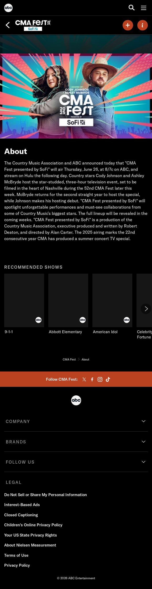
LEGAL (14, 482)
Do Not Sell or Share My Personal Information (45, 494)
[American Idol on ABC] (112, 304)
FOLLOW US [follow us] (20, 462)
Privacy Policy (17, 565)
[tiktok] (108, 379)
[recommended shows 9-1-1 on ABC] (24, 304)
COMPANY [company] (18, 421)
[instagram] (100, 379)
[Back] (7, 25)
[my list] (128, 25)
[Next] (146, 309)
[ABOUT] (142, 25)
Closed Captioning (21, 514)
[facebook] (92, 379)
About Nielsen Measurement (30, 545)
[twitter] (84, 379)
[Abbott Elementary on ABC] (68, 304)
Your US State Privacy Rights (30, 535)
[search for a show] (132, 7)
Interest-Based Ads (22, 504)
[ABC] (8, 9)
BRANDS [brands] (16, 441)
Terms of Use (16, 555)
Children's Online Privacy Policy (33, 524)
